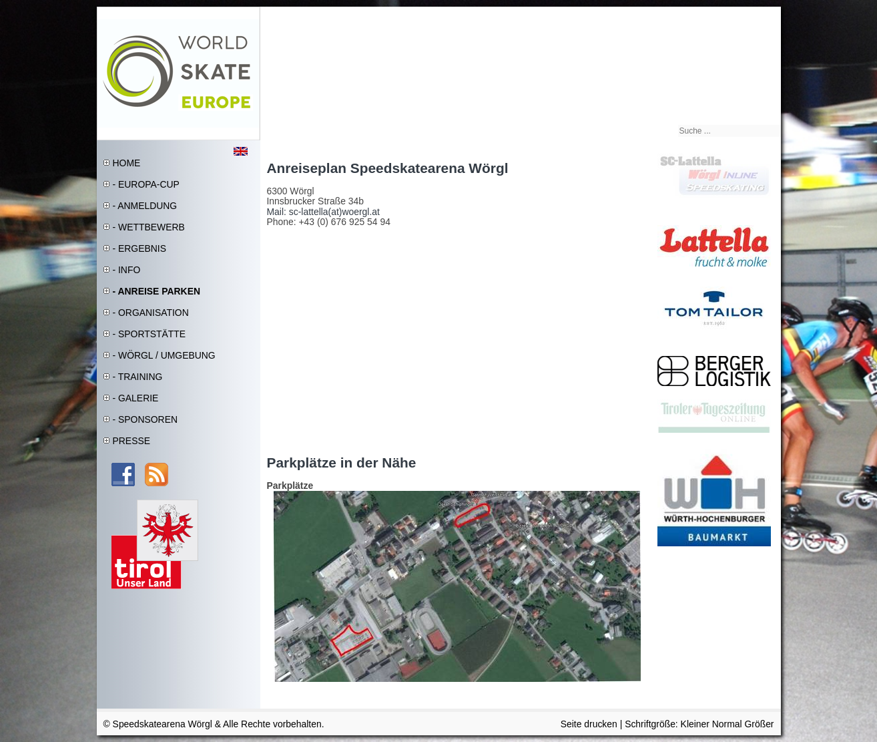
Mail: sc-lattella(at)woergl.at (323, 211)
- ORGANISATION (151, 312)
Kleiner (696, 724)
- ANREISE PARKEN (157, 291)
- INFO (127, 269)
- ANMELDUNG (145, 205)
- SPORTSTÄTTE (149, 334)
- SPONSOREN (145, 419)
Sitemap (695, 13)
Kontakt (763, 13)
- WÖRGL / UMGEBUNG (164, 355)
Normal (728, 724)
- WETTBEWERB (149, 227)
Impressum (729, 13)
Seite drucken (589, 724)
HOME (127, 163)
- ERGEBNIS (139, 248)
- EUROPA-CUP (146, 184)
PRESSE (131, 440)
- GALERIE (136, 398)
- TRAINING (138, 376)
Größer (759, 724)
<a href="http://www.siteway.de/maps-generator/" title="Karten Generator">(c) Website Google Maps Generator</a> (450, 338)
